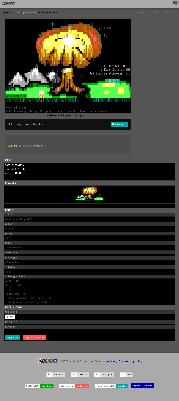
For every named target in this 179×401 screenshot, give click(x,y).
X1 (19, 169)
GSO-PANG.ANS (14, 164)
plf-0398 (29, 12)
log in (12, 145)
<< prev (140, 12)
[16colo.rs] (8, 4)
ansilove (47, 386)
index (155, 12)
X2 (24, 169)
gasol (10, 317)
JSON (18, 173)
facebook (59, 375)
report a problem (34, 338)
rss (129, 375)
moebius (122, 386)
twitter (82, 375)
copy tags (12, 338)
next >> (169, 12)
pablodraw (81, 386)
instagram (107, 375)
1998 (17, 12)
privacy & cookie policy (124, 361)
